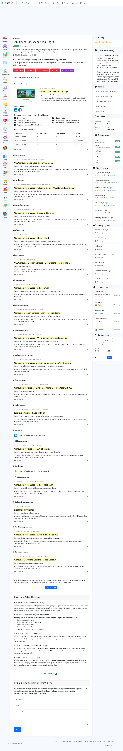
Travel (5, 217)
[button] (56, 674)
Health (5, 124)
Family (5, 82)
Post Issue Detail (67, 70)
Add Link (69, 741)
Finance (5, 99)
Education (5, 66)
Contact (62, 741)
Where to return (59, 118)
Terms (104, 741)
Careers (5, 57)
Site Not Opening (42, 70)
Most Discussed (45, 3)
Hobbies (5, 132)
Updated (56, 3)
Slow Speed (30, 70)
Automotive (5, 41)
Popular (86, 741)
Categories (66, 3)
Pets (5, 151)
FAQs (99, 741)
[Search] (26, 3)
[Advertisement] (61, 20)
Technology (5, 209)
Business (5, 49)
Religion (5, 167)
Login (75, 3)
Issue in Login (18, 70)
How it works (20, 118)
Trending (93, 741)
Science (5, 176)
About (56, 741)
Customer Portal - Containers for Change (67, 122)
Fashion (5, 91)
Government (5, 115)
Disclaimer (111, 741)
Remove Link (78, 741)
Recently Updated (101, 225)
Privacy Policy (109, 745)
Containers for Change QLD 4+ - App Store (31, 435)
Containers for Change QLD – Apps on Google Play (34, 471)
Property (5, 159)
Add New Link (51, 587)
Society (5, 192)
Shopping (5, 184)
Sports (5, 200)
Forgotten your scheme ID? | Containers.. (29, 125)
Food (5, 107)
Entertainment (5, 74)
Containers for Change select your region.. (67, 120)
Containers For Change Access (26, 122)
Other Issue (55, 70)
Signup (83, 3)
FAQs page (114, 81)
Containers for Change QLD (25, 120)
